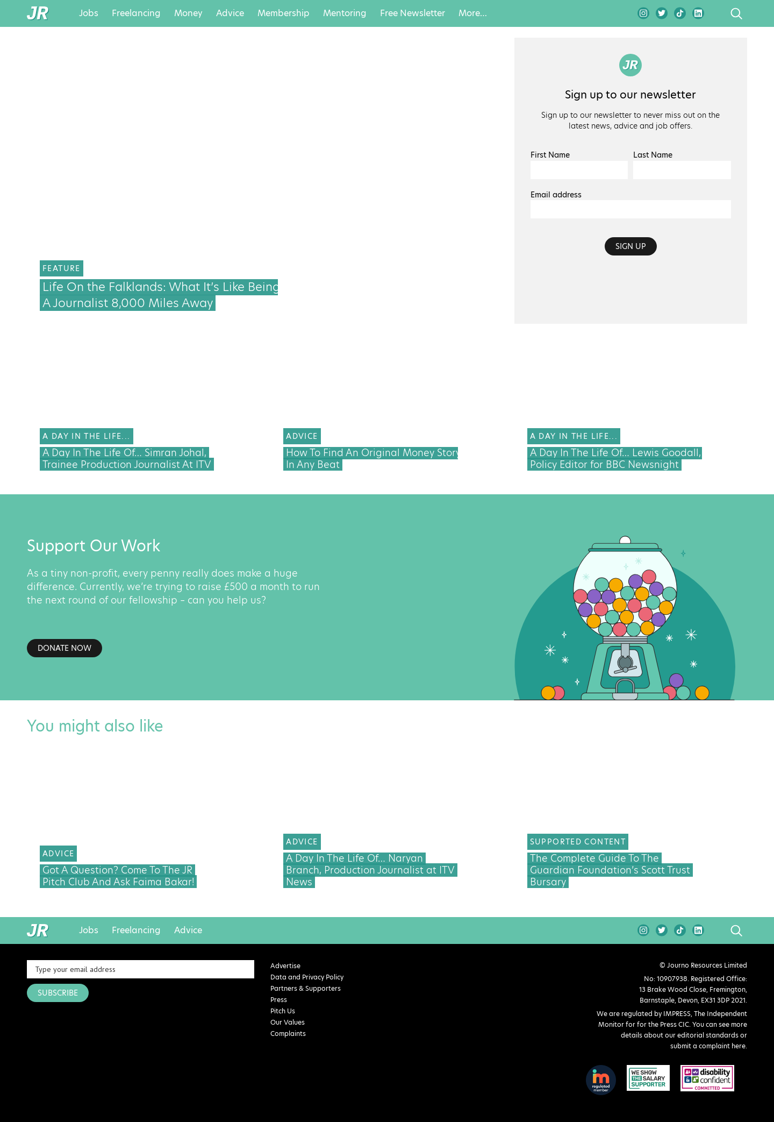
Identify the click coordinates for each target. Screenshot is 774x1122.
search (716, 13)
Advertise (285, 965)
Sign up (630, 246)
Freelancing (136, 13)
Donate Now (64, 648)
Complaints (288, 1033)
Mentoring (345, 13)
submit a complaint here (708, 1045)
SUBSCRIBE (58, 993)
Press (278, 999)
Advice (230, 13)
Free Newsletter (412, 13)
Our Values (287, 1022)
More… (472, 13)
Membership (283, 13)
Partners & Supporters (305, 988)
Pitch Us (282, 1011)
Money (188, 13)
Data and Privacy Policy (306, 977)
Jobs (88, 13)
